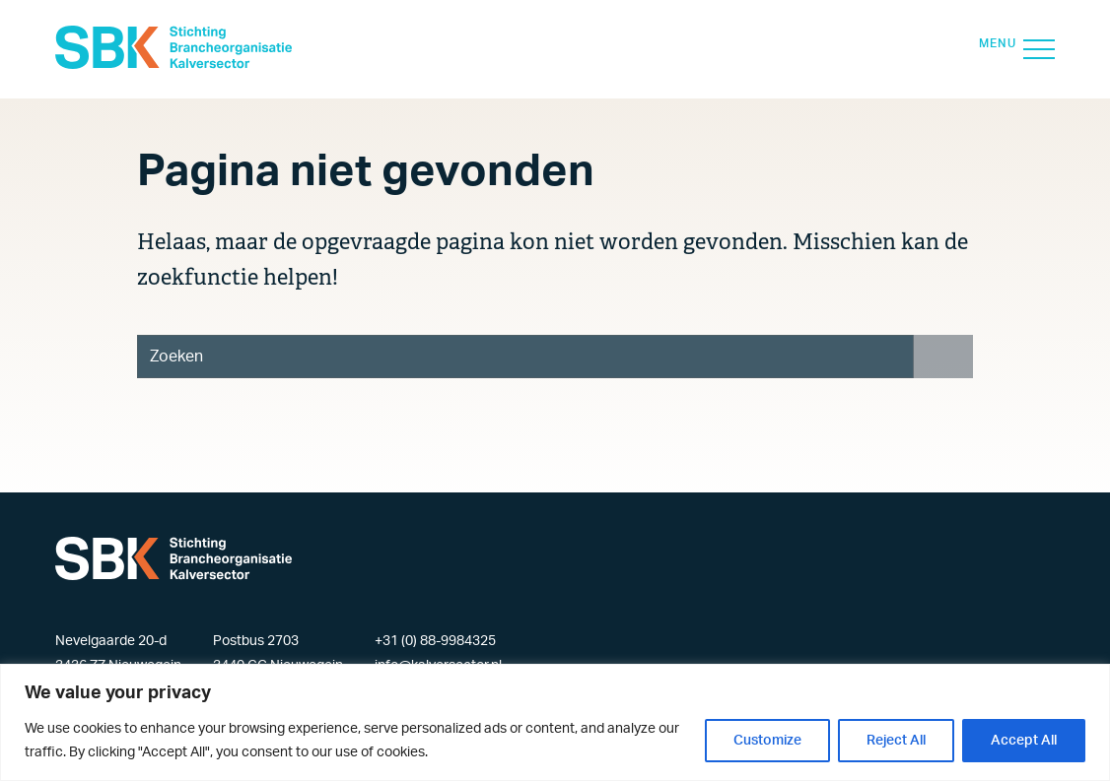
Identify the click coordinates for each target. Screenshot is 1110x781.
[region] (555, 722)
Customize (767, 741)
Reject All (896, 741)
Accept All (1024, 741)
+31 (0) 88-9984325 (435, 641)
